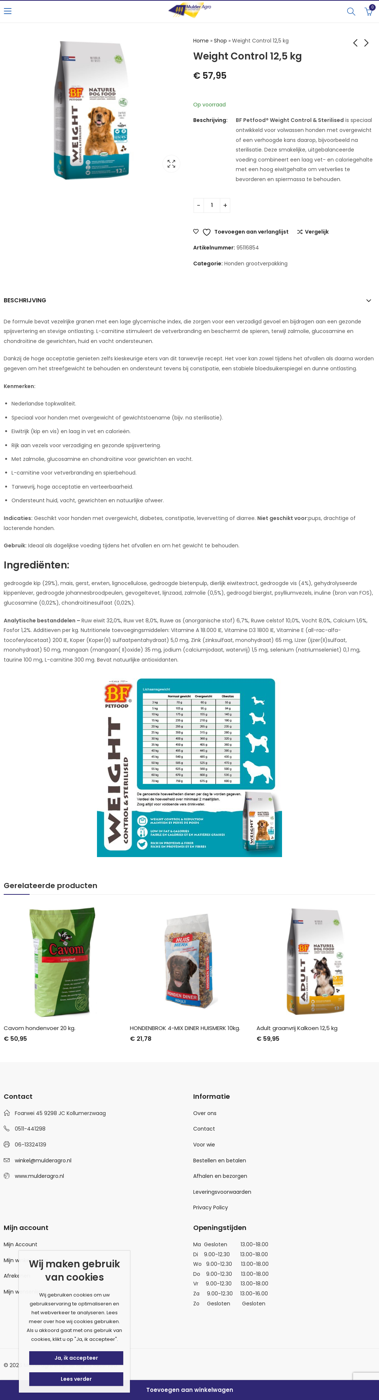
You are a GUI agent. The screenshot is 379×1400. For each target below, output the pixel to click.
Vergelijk (317, 232)
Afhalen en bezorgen (220, 1176)
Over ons (205, 1113)
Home (201, 40)
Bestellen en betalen (219, 1160)
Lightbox (171, 163)
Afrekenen (17, 1276)
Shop (220, 40)
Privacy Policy (210, 1207)
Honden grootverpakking (256, 263)
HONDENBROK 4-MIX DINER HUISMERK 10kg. (185, 1028)
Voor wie (204, 1144)
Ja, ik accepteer (76, 1358)
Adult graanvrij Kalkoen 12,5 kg (297, 1028)
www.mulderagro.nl (39, 1176)
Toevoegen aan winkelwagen (189, 1390)
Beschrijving (25, 300)
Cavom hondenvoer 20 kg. (40, 1028)
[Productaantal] (212, 205)
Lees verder (76, 1379)
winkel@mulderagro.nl (43, 1160)
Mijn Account (20, 1244)
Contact (204, 1128)
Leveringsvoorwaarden (222, 1192)
